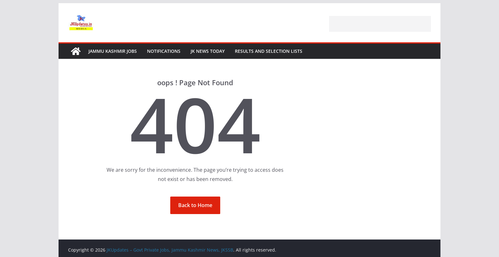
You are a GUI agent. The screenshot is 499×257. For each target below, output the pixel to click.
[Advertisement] (380, 24)
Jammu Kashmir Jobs (112, 51)
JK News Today (208, 51)
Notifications (163, 51)
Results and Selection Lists (268, 51)
